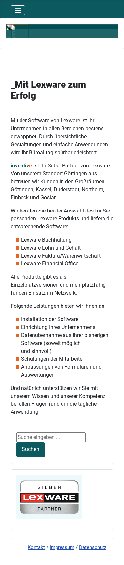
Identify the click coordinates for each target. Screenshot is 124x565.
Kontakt (36, 547)
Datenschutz (92, 547)
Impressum (62, 547)
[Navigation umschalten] (18, 10)
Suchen (30, 449)
